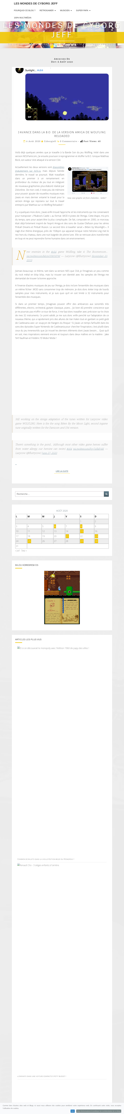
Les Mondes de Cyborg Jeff (36, 3)
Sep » (24, 550)
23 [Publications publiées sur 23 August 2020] (96, 536)
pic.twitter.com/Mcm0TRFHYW (43, 256)
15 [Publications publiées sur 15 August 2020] (82, 531)
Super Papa (82, 10)
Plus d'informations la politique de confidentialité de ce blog (98, 1111)
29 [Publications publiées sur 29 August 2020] (82, 541)
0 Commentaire (68, 141)
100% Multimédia (22, 18)
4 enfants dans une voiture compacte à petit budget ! (41, 1076)
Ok (73, 1111)
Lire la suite (63, 471)
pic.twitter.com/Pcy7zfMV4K (88, 449)
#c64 (53, 252)
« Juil (17, 550)
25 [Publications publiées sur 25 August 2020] (29, 541)
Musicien (65, 10)
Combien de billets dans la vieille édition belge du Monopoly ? (45, 859)
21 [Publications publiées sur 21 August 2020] (67, 536)
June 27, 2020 (49, 453)
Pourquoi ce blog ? (24, 10)
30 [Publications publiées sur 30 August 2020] (96, 541)
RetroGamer (47, 10)
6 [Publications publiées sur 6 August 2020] (55, 526)
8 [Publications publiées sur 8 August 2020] (81, 526)
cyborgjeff (50, 141)
